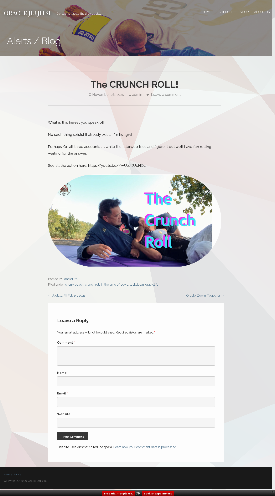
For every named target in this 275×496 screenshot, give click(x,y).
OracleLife (70, 280)
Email (63, 394)
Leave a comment (167, 95)
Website (64, 415)
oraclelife (152, 286)
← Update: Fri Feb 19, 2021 (67, 296)
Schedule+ (228, 12)
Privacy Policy (12, 475)
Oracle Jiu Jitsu (28, 13)
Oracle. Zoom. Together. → (208, 296)
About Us (265, 12)
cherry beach (74, 286)
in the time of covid (115, 286)
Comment (66, 344)
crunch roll (92, 286)
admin (138, 95)
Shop (247, 12)
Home (209, 12)
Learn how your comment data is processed (145, 448)
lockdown (137, 286)
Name (63, 374)
